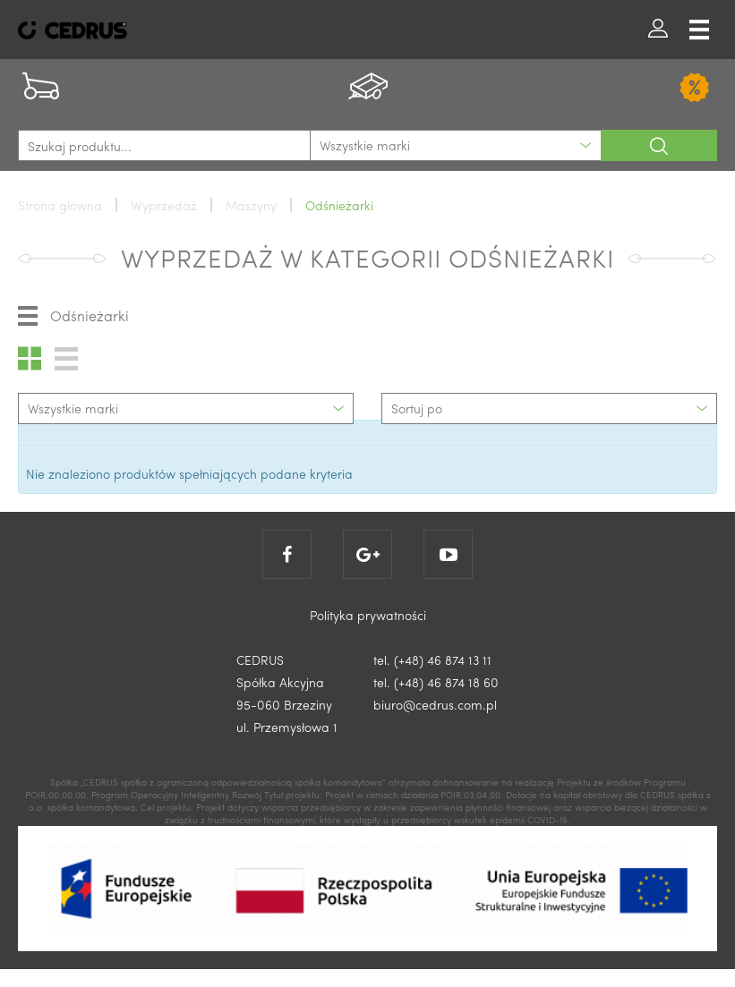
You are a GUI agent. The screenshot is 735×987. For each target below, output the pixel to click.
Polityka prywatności (368, 615)
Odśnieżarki (73, 316)
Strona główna (60, 205)
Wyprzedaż (164, 205)
